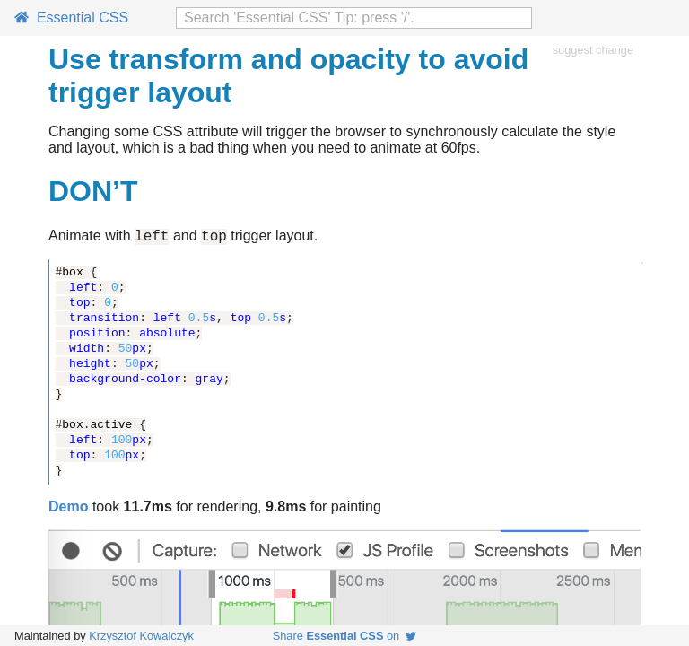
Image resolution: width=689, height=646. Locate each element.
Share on (345, 635)
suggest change (593, 50)
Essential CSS (71, 17)
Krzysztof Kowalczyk (141, 635)
